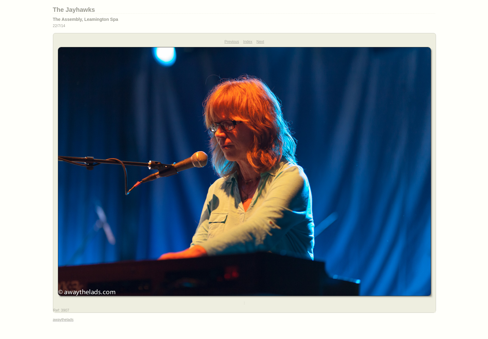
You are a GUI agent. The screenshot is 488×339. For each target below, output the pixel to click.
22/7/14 (59, 26)
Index (247, 42)
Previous (231, 42)
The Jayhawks (74, 9)
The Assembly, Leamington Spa (85, 19)
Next (260, 42)
